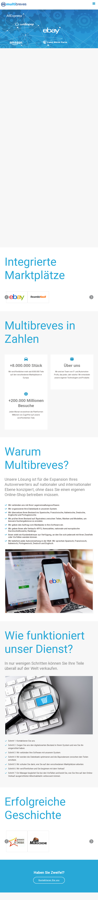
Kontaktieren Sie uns (49, 880)
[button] (7, 297)
